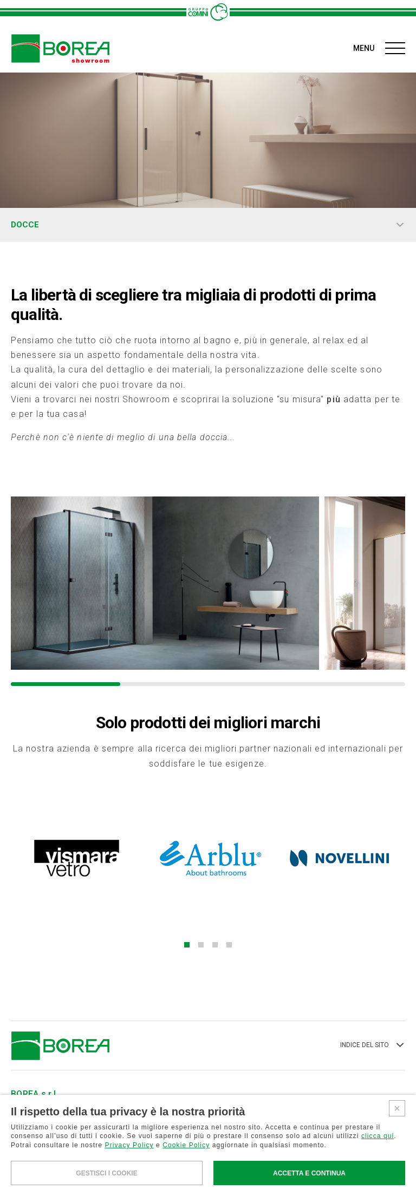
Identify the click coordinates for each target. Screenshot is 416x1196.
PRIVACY (96, 1183)
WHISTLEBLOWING (39, 1183)
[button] (194, 879)
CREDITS (203, 1183)
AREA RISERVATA (64, 1135)
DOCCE (208, 225)
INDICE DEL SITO (372, 979)
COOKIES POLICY (150, 1183)
